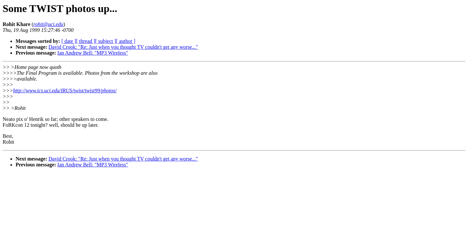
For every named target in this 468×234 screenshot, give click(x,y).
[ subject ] (105, 41)
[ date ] (68, 41)
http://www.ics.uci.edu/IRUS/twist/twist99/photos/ (64, 90)
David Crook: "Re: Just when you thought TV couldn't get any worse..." (123, 47)
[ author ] (126, 41)
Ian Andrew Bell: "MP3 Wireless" (93, 53)
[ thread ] (85, 41)
